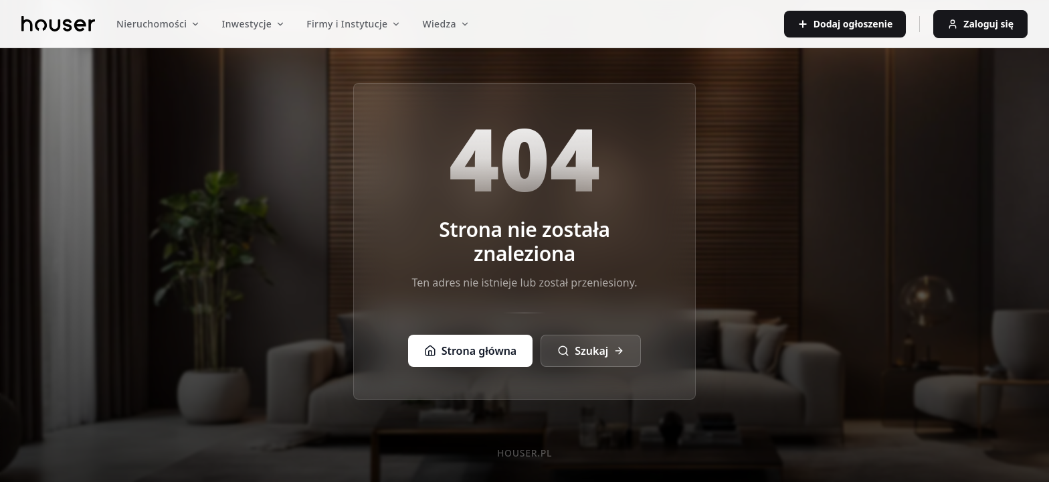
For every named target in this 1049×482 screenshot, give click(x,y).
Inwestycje (253, 23)
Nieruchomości (158, 23)
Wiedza (445, 23)
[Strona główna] (58, 23)
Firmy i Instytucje (353, 23)
